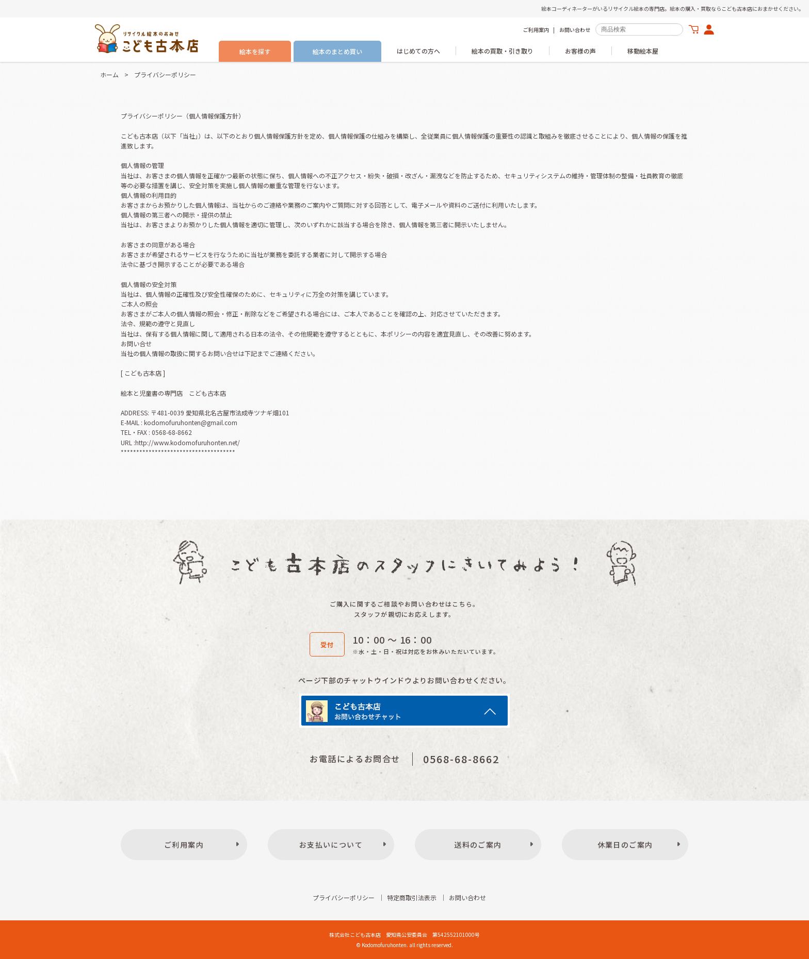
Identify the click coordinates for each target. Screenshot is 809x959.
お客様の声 (580, 50)
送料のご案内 (477, 844)
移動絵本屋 (642, 50)
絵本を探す (254, 51)
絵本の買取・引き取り (502, 50)
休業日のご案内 (625, 844)
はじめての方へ (418, 50)
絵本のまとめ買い (337, 51)
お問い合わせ (574, 29)
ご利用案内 (536, 29)
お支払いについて (331, 844)
